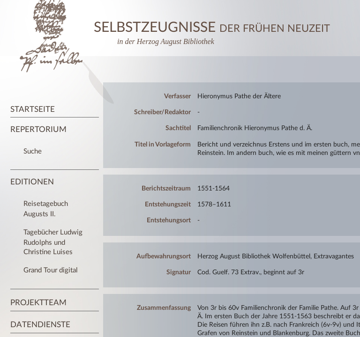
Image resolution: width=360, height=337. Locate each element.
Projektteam (38, 303)
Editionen (32, 182)
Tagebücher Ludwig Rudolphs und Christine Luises (52, 242)
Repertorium (38, 129)
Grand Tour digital (50, 270)
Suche (32, 151)
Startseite (32, 109)
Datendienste (40, 325)
